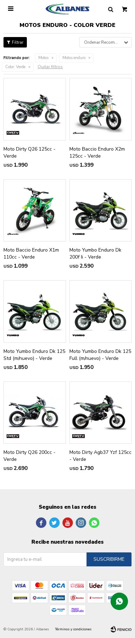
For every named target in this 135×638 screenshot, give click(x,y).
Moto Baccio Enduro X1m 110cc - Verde (31, 253)
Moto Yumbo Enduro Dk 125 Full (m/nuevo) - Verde (100, 355)
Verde (15, 67)
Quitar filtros (50, 67)
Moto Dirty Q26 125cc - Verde (29, 152)
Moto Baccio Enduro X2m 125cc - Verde (97, 152)
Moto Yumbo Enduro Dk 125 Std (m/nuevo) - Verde (34, 355)
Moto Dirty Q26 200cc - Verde (29, 456)
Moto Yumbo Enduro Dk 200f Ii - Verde (95, 253)
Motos (43, 57)
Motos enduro (73, 57)
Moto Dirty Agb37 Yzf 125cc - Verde (100, 456)
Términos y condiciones (73, 629)
